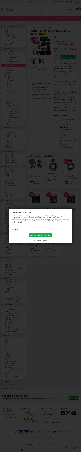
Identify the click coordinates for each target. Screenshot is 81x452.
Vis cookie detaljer (40, 240)
